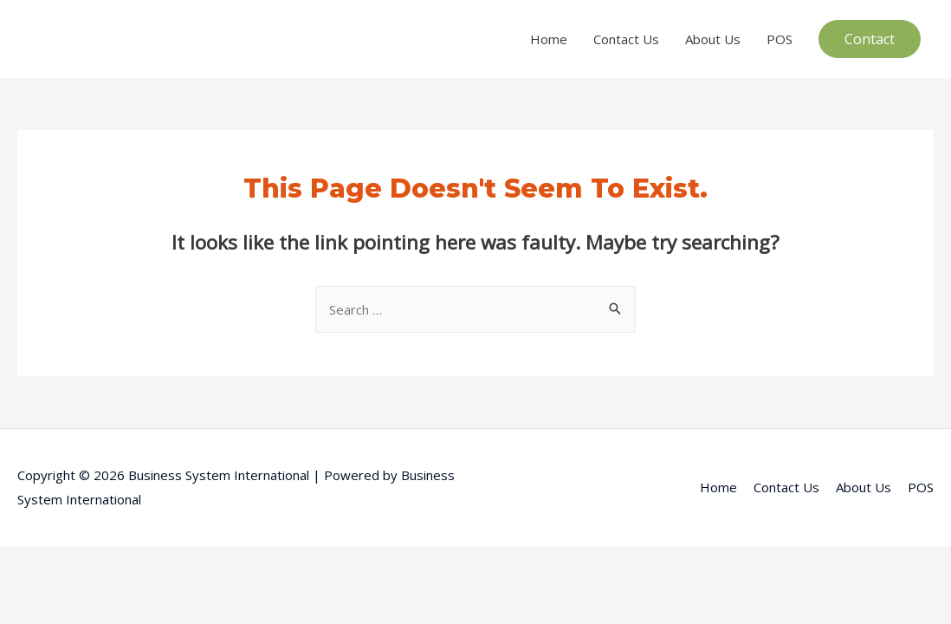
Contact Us (626, 39)
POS (779, 39)
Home (548, 39)
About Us (713, 39)
